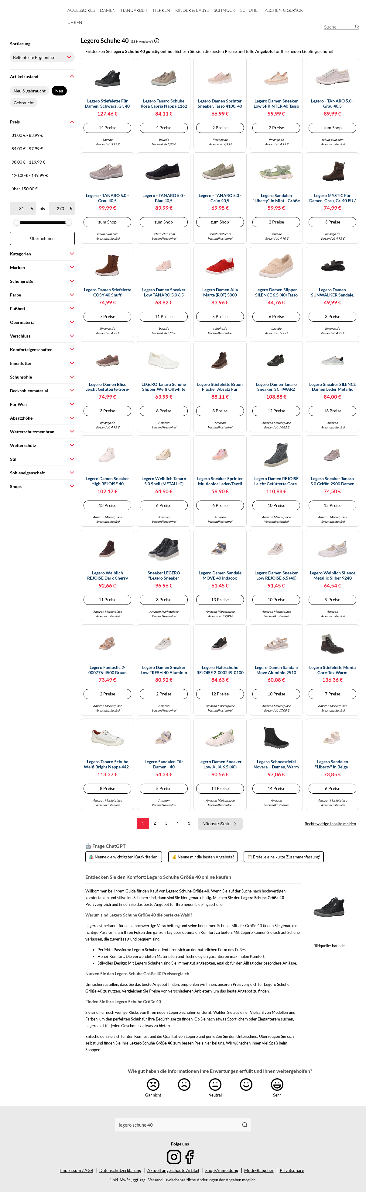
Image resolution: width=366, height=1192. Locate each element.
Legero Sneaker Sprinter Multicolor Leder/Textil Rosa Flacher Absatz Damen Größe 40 (220, 481)
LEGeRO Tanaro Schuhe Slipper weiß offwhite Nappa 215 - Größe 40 (164, 387)
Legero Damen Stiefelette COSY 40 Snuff (107, 292)
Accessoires (81, 10)
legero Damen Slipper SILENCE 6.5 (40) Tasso (276, 292)
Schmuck (224, 10)
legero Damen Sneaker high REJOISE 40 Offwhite (107, 481)
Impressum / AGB (76, 1170)
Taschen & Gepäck (283, 10)
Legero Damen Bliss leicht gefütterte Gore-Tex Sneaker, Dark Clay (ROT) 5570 (107, 387)
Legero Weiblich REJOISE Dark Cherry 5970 (107, 575)
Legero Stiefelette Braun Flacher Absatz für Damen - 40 (220, 387)
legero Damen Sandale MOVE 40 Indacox (220, 575)
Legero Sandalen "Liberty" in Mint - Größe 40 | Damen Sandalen (276, 198)
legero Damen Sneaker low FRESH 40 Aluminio (164, 670)
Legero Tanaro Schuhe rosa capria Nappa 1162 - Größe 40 (164, 104)
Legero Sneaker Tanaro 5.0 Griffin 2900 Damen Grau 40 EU (332, 481)
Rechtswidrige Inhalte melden (330, 823)
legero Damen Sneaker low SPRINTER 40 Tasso (276, 104)
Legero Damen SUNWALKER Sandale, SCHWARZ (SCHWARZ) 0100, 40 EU (332, 292)
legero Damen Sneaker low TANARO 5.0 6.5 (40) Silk (164, 292)
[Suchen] (244, 1124)
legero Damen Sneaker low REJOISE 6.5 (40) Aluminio (276, 575)
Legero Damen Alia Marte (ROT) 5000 (220, 292)
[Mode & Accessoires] (33, 21)
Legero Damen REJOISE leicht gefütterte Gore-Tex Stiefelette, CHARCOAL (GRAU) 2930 (276, 481)
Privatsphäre (292, 1170)
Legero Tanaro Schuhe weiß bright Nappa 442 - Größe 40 (107, 764)
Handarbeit (134, 10)
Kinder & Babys (192, 10)
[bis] (60, 208)
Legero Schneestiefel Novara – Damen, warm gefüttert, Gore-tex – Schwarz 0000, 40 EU (276, 764)
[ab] (21, 208)
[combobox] (177, 1124)
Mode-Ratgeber (259, 1170)
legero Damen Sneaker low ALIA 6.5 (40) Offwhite (220, 764)
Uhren (74, 22)
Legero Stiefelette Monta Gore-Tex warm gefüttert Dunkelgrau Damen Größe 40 (332, 670)
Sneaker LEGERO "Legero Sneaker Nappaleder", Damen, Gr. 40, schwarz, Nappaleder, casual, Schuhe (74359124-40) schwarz (164, 575)
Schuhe (249, 10)
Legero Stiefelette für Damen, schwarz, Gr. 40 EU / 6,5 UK (107, 104)
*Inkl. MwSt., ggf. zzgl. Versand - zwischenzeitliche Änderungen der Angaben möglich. (183, 1180)
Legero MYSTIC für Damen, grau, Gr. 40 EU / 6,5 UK (332, 198)
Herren (161, 10)
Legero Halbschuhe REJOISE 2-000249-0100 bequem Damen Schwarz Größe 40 (220, 670)
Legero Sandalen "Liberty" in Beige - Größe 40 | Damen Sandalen (332, 764)
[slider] (16, 222)
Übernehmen (42, 238)
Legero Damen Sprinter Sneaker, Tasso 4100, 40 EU (220, 104)
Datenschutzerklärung (120, 1170)
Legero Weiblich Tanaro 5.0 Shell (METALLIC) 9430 (164, 481)
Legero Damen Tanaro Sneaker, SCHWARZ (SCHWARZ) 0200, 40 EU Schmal (276, 387)
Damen (108, 10)
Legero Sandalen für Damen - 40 (164, 764)
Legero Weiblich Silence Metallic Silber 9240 (332, 575)
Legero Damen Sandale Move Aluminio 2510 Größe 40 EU (276, 670)
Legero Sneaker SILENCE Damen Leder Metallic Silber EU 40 (332, 387)
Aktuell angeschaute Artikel (173, 1170)
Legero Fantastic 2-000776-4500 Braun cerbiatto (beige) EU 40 (107, 670)
